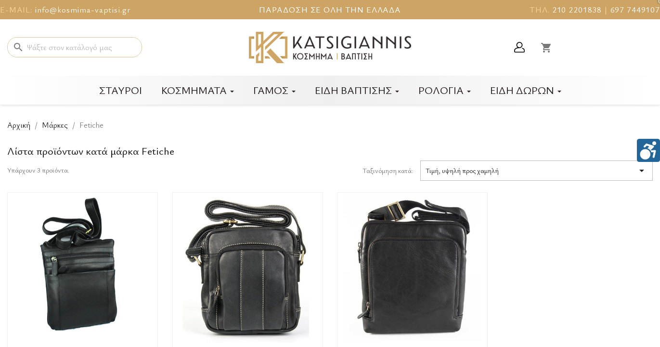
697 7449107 (635, 9)
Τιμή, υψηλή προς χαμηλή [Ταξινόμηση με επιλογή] (536, 170)
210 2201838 (577, 9)
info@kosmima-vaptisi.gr (83, 9)
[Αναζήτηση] (75, 47)
